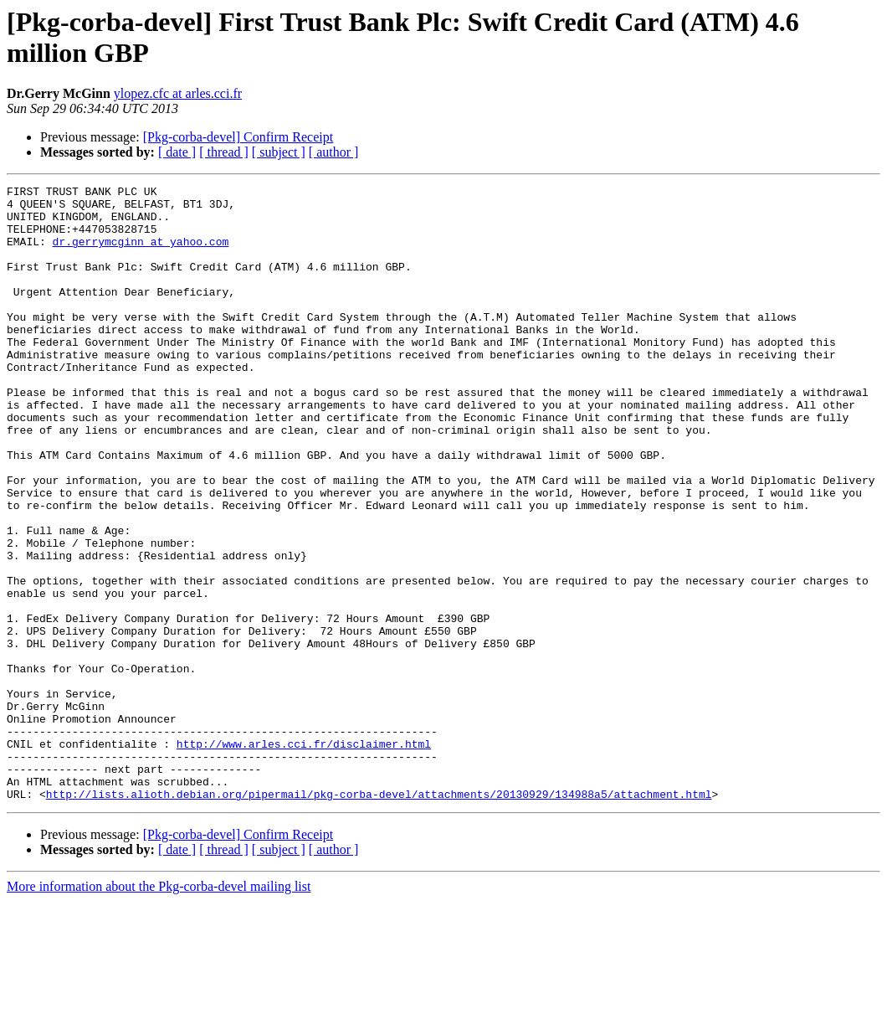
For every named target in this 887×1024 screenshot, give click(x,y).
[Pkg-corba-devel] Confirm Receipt (238, 137)
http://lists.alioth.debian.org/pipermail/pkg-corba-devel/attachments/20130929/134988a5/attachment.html (379, 916)
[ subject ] (278, 152)
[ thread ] (224, 152)
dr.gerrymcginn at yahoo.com (141, 253)
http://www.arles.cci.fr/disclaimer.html (304, 856)
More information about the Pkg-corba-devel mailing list (158, 1009)
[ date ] (177, 152)
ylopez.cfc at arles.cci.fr (178, 93)
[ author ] (334, 152)
